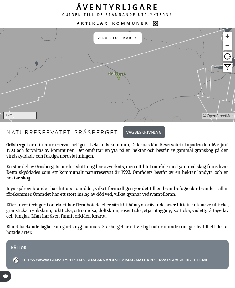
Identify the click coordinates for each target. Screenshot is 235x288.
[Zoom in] (227, 36)
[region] (117, 75)
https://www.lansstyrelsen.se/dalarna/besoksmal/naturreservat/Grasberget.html (114, 260)
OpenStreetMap (220, 116)
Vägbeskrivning (143, 132)
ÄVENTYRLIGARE (117, 7)
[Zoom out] (227, 45)
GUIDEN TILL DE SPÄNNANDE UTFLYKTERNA (117, 15)
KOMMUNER (130, 23)
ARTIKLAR (93, 23)
